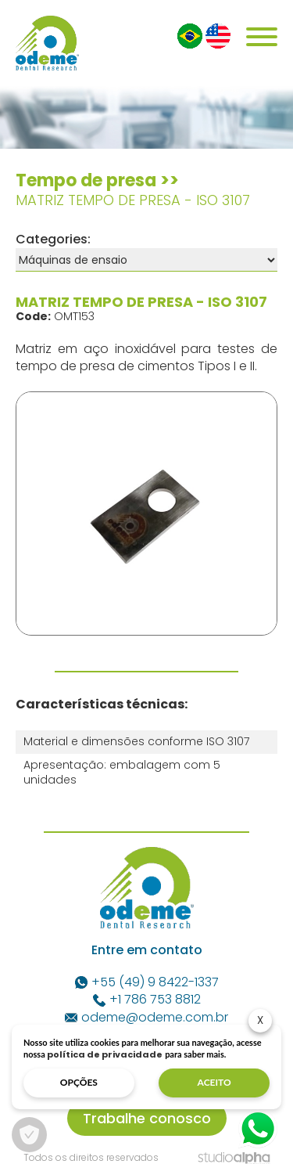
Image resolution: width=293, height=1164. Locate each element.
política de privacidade (105, 1054)
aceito (214, 1082)
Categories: (53, 239)
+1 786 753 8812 (147, 999)
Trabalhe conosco (147, 1118)
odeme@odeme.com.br (146, 1017)
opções (79, 1082)
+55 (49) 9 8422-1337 (147, 982)
